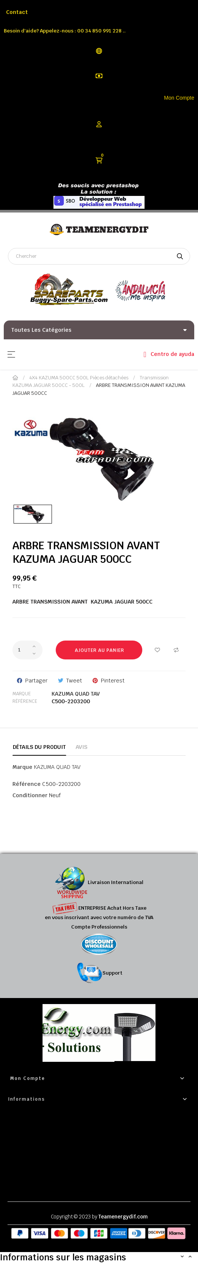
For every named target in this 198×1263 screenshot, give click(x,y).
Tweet (74, 680)
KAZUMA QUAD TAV (76, 693)
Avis (81, 747)
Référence (24, 701)
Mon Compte (179, 98)
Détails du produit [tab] (39, 747)
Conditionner (29, 795)
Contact (17, 12)
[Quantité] (27, 650)
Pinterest (113, 680)
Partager (36, 680)
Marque (21, 694)
